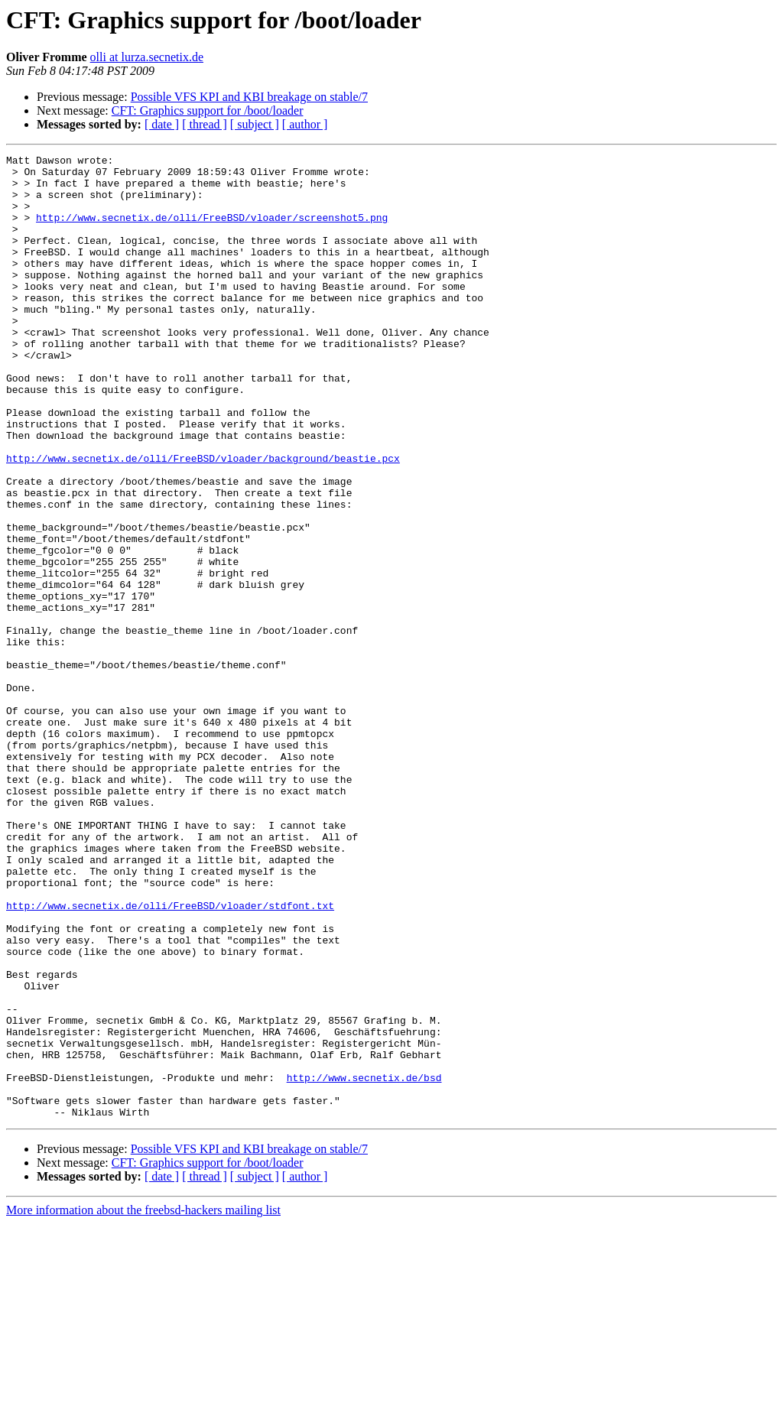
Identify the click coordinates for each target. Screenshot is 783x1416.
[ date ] (162, 124)
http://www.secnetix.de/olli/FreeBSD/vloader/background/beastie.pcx (203, 520)
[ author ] (305, 124)
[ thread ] (204, 124)
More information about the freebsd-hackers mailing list (143, 1402)
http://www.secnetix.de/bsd (364, 1263)
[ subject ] (254, 124)
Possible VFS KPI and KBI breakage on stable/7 (249, 96)
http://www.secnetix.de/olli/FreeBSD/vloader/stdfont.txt (170, 1057)
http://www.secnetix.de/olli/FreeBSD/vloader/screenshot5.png (212, 231)
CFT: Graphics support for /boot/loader (208, 110)
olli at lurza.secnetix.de (146, 56)
